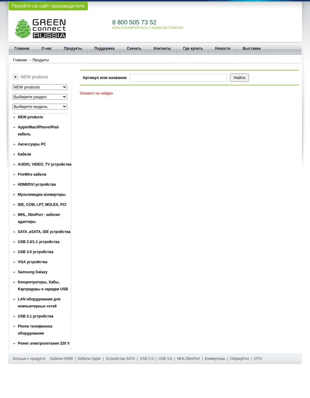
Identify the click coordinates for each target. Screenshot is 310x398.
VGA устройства (32, 262)
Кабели (24, 154)
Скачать (134, 48)
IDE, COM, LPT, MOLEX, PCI (42, 205)
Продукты (73, 48)
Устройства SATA (120, 359)
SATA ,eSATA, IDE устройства (44, 232)
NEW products (30, 117)
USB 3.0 (165, 359)
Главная (22, 48)
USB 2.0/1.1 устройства (39, 242)
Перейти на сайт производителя (48, 6)
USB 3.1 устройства (35, 316)
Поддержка (104, 48)
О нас (47, 48)
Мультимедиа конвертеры (42, 194)
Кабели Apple (89, 359)
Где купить (193, 48)
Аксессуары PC (32, 144)
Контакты (162, 48)
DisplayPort (239, 359)
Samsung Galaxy (33, 272)
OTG (258, 359)
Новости (222, 48)
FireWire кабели (32, 174)
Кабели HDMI (61, 359)
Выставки (252, 48)
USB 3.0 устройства (35, 252)
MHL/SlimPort (188, 359)
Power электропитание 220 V (44, 343)
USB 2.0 (147, 359)
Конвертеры (215, 359)
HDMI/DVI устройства (37, 184)
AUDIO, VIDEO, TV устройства (44, 164)
